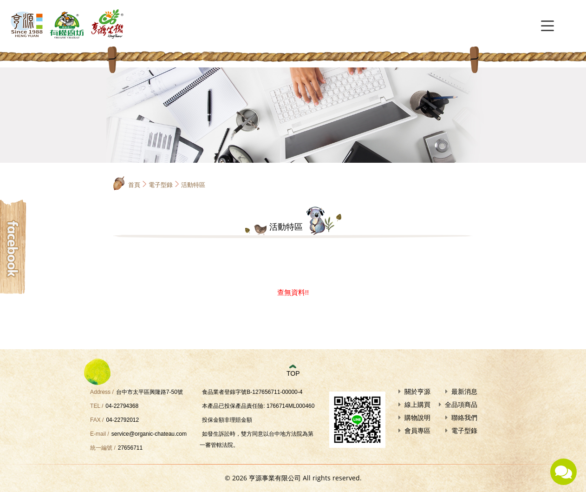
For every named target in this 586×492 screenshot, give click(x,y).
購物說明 (417, 417)
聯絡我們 (464, 417)
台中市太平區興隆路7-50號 (149, 392)
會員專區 (417, 430)
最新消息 (464, 391)
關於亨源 (417, 391)
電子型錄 (161, 184)
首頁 (134, 184)
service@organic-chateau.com (149, 434)
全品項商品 (461, 404)
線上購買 (417, 404)
